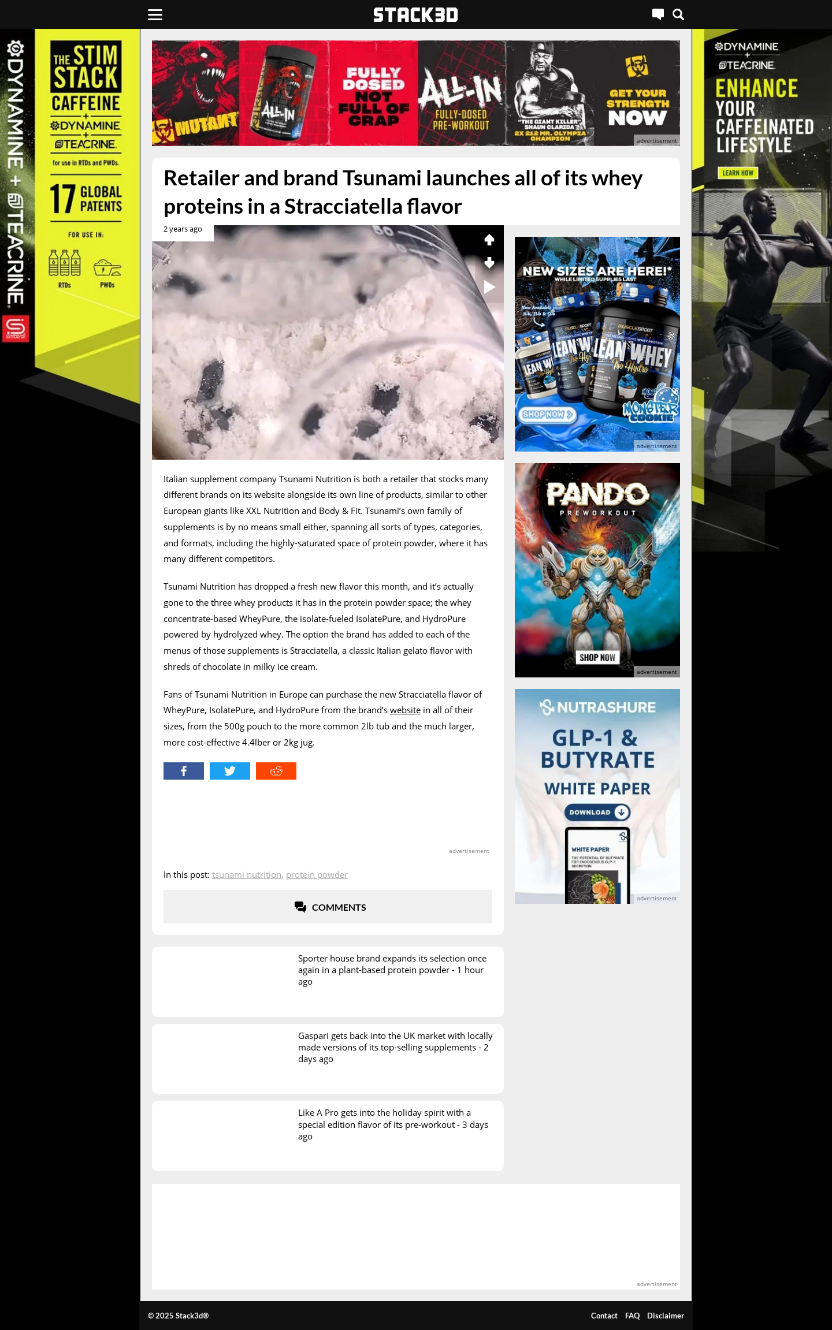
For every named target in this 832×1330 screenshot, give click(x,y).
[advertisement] (416, 93)
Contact (604, 1315)
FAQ (632, 1315)
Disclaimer (665, 1315)
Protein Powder (317, 874)
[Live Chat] (658, 14)
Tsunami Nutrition (246, 874)
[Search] (678, 14)
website (405, 710)
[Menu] (155, 14)
